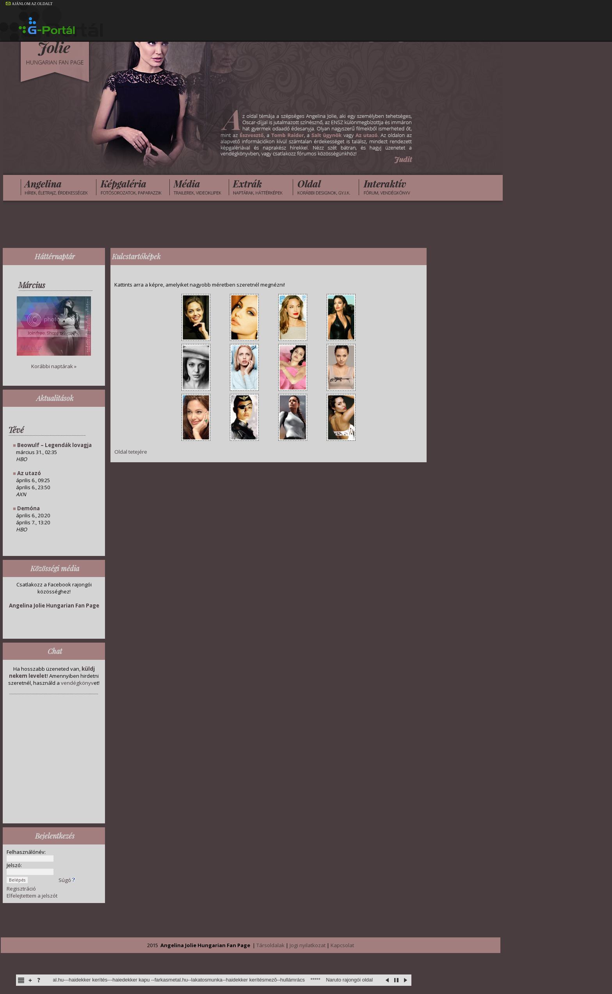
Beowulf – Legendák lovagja (54, 445)
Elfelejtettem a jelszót (32, 895)
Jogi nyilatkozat (308, 945)
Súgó (67, 880)
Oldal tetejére (130, 451)
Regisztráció (21, 888)
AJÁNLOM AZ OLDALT (29, 4)
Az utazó (29, 473)
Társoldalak (270, 945)
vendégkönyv (77, 682)
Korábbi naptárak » (53, 366)
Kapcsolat (342, 945)
